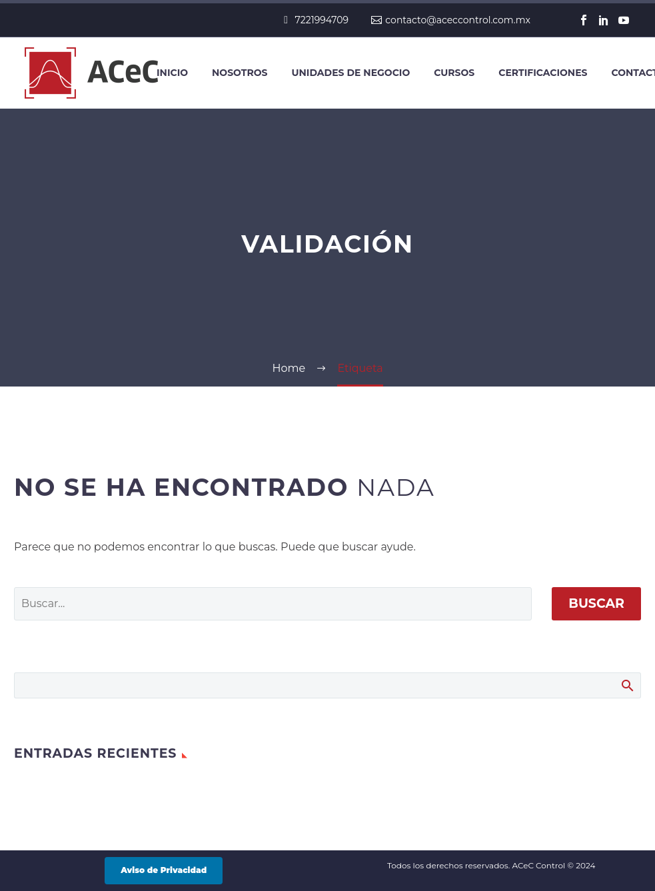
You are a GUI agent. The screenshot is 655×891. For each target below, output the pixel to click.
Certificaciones (542, 73)
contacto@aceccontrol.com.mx (457, 20)
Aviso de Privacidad (164, 870)
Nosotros (239, 73)
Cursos (454, 73)
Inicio (172, 73)
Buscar (596, 603)
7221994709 (322, 20)
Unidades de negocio (350, 73)
